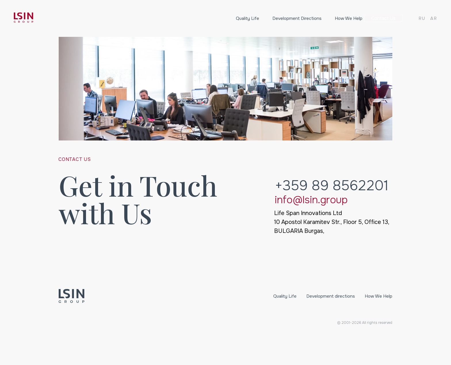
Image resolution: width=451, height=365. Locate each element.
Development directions (282, 18)
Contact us (381, 18)
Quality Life (233, 18)
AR (433, 18)
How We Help (334, 18)
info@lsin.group (311, 199)
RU (421, 18)
